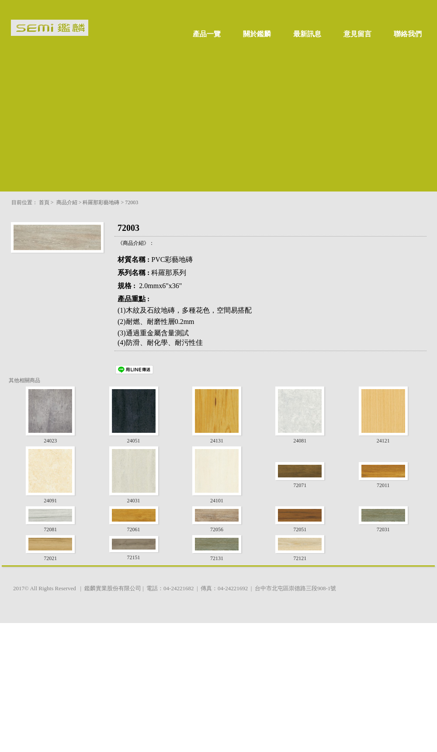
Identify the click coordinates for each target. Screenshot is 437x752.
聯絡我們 (408, 34)
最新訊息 (307, 34)
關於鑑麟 (257, 34)
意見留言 (357, 34)
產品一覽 (207, 34)
